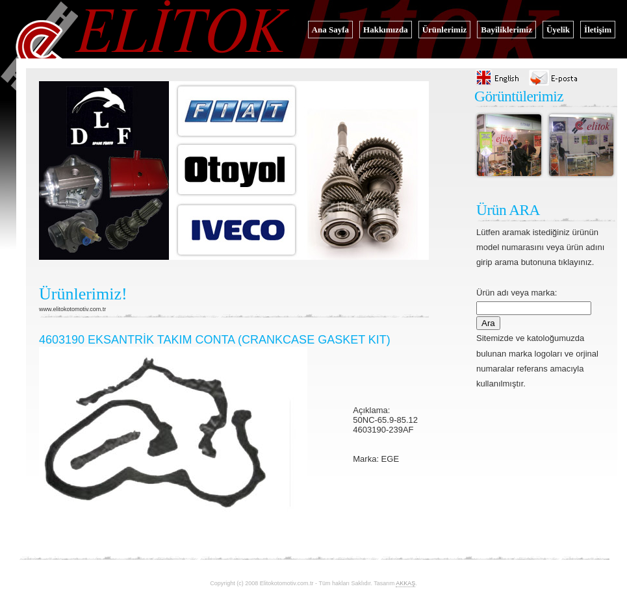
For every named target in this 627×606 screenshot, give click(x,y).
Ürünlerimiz (444, 29)
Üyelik (558, 29)
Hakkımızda (385, 29)
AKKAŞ (405, 583)
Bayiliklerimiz (506, 29)
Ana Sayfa (330, 29)
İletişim (597, 29)
